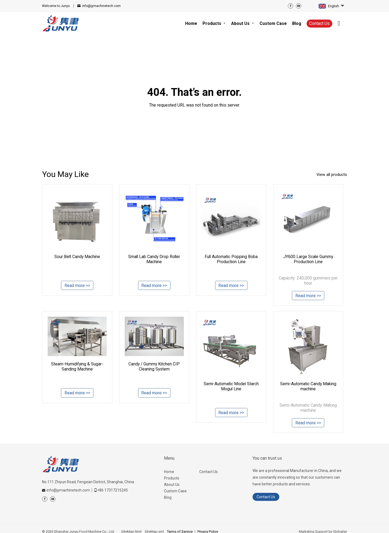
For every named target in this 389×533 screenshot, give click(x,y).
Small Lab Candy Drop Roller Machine (154, 259)
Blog (167, 498)
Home (169, 472)
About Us (172, 485)
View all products (331, 174)
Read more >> (77, 286)
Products (171, 479)
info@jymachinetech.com (101, 6)
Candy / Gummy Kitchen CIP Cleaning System (154, 367)
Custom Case (175, 491)
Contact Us (319, 23)
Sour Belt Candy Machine (77, 256)
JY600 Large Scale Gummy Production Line (308, 259)
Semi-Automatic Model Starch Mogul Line (231, 386)
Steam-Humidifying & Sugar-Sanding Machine (77, 367)
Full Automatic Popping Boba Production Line (231, 259)
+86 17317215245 (112, 491)
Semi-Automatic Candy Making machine (308, 386)
